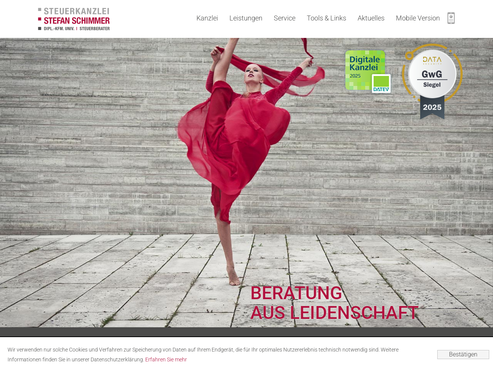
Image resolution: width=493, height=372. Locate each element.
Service (284, 18)
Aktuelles (371, 18)
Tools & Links (326, 18)
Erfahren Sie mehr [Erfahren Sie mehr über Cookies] (166, 359)
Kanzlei (207, 18)
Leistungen (245, 18)
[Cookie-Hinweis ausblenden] (463, 354)
